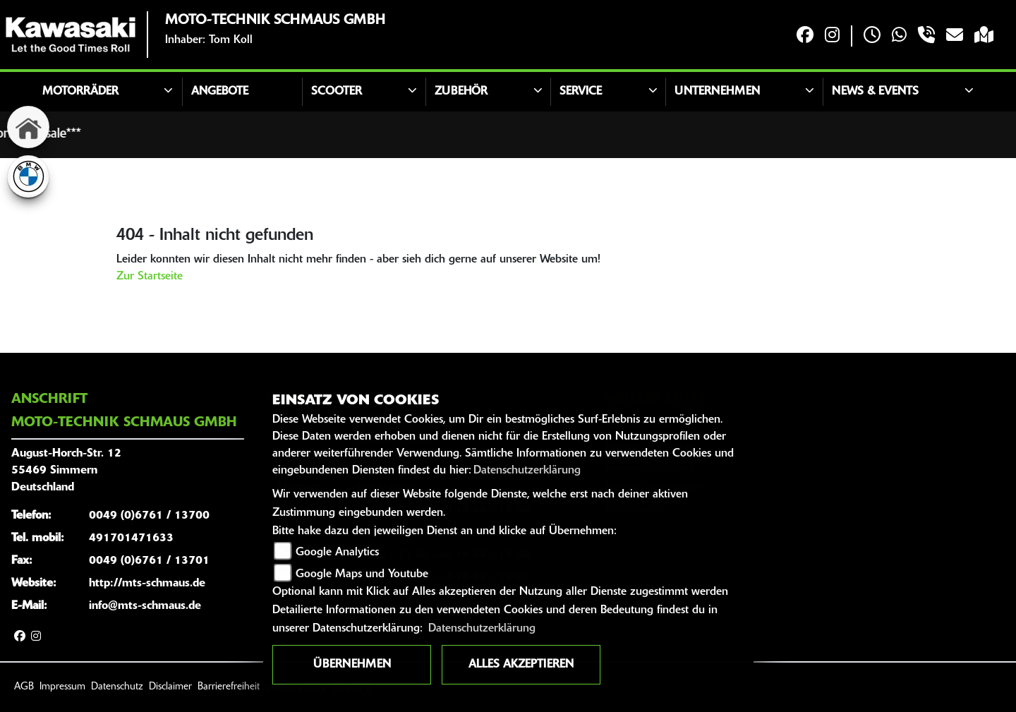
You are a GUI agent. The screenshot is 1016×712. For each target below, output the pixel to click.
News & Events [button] (875, 91)
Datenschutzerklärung (527, 470)
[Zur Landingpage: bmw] (28, 176)
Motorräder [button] (80, 91)
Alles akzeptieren (521, 664)
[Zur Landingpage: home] (28, 127)
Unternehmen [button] (717, 91)
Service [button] (581, 91)
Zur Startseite (149, 276)
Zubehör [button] (461, 91)
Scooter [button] (336, 91)
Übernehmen (352, 664)
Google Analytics (337, 552)
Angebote (219, 91)
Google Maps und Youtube (362, 574)
